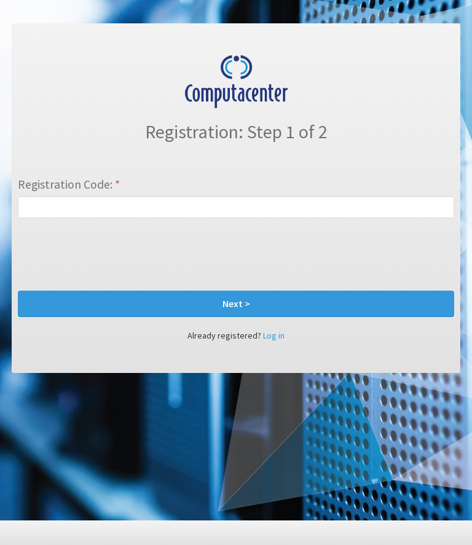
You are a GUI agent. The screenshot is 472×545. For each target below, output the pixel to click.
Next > (236, 303)
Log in (274, 335)
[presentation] (111, 254)
